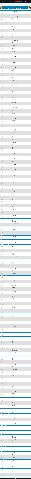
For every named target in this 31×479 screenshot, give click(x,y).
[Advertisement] (15, 4)
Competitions (17, 1)
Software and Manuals (21, 1)
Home (14, 1)
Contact (25, 1)
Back (15, 478)
